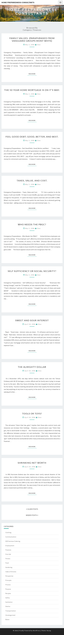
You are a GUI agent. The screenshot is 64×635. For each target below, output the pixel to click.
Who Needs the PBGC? (32, 224)
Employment (9, 546)
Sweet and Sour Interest (32, 320)
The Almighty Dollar (32, 367)
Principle (8, 580)
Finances (8, 550)
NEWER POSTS (32, 515)
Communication (10, 537)
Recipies (8, 593)
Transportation (10, 611)
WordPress (36, 630)
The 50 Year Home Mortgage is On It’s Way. (32, 90)
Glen (39, 44)
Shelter (7, 606)
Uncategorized (10, 615)
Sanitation (8, 602)
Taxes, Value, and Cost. (32, 180)
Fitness (7, 559)
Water (7, 619)
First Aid (8, 554)
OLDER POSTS (32, 509)
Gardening (8, 567)
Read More (33, 74)
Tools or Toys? (32, 413)
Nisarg (49, 630)
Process (8, 585)
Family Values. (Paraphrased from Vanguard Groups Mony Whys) (32, 39)
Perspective (9, 576)
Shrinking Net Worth (32, 462)
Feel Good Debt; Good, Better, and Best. (32, 136)
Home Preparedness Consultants (17, 2)
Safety (7, 598)
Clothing (8, 532)
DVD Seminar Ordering (12, 541)
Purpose (8, 589)
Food (7, 563)
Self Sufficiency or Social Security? (32, 271)
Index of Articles (10, 572)
